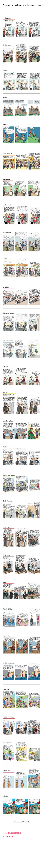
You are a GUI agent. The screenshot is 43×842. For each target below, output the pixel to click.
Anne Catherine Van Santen (18, 5)
